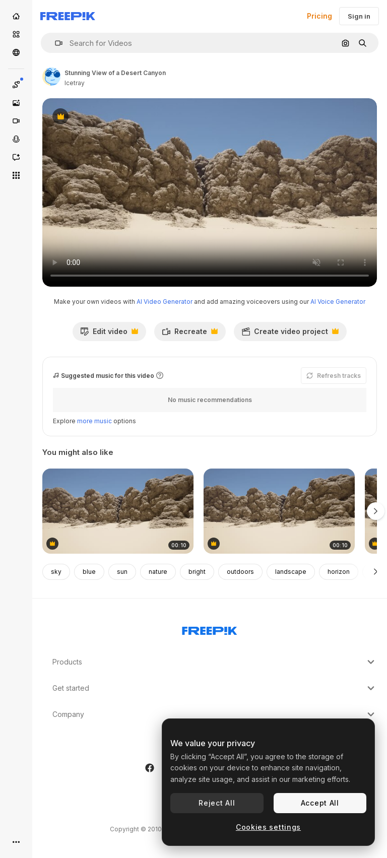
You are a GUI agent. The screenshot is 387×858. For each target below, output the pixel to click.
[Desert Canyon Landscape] (118, 511)
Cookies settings (268, 827)
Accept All (320, 803)
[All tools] (16, 175)
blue (89, 571)
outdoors (240, 571)
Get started (214, 688)
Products (214, 662)
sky (56, 571)
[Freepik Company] (209, 629)
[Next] (375, 572)
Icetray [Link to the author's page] (74, 83)
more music (94, 421)
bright (197, 571)
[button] (55, 43)
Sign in (359, 16)
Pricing (319, 16)
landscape (290, 571)
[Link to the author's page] (51, 77)
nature (158, 571)
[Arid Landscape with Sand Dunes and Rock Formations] (279, 511)
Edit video (109, 334)
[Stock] (16, 34)
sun (122, 571)
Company (214, 714)
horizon (339, 571)
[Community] (16, 52)
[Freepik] (67, 16)
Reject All (217, 803)
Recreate (190, 334)
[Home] (16, 16)
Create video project (290, 334)
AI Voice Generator (337, 301)
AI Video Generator (164, 301)
